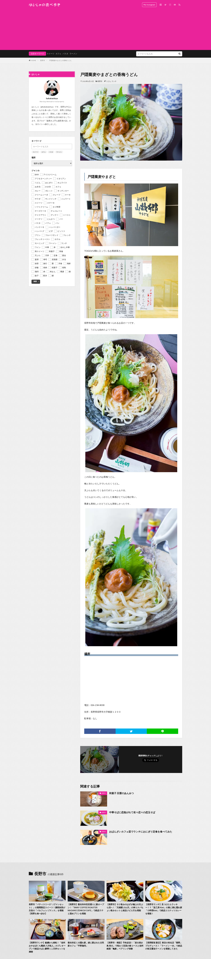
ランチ (114, 81)
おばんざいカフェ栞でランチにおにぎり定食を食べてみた (140, 831)
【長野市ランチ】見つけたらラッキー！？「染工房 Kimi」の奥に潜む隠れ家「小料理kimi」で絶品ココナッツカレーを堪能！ (163, 909)
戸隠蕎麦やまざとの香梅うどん (60, 60)
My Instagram (149, 5)
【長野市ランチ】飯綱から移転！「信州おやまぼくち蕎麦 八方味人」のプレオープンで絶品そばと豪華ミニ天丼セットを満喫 (47, 947)
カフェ (58, 53)
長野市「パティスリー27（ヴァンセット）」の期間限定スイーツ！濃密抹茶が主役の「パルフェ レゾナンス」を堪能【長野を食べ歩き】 (47, 909)
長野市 (42, 60)
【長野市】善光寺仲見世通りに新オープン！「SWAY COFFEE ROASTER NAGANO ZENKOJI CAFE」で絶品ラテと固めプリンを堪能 (86, 909)
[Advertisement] (105, 29)
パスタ (65, 53)
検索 (35, 281)
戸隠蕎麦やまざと (101, 176)
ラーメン (73, 53)
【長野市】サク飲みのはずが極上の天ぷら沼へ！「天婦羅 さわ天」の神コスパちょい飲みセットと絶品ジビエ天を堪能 (125, 907)
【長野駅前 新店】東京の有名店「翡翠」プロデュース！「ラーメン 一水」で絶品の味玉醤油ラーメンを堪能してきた (163, 945)
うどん (108, 81)
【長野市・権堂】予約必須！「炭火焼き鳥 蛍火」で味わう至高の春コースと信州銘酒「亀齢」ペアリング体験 (125, 945)
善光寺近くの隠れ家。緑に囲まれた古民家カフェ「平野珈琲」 (86, 944)
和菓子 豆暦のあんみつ (121, 793)
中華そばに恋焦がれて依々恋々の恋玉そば (132, 812)
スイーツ (50, 53)
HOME (33, 60)
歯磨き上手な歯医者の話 (57, 120)
